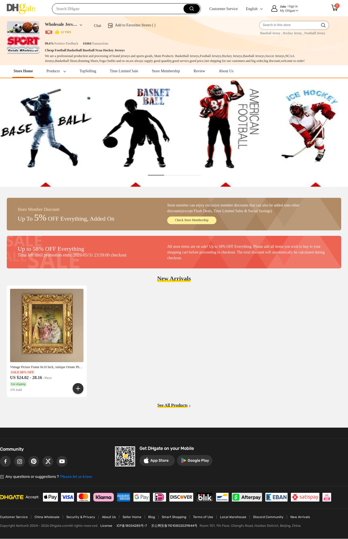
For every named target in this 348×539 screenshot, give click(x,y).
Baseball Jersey (270, 33)
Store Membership (166, 71)
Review (199, 71)
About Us (226, 71)
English (252, 9)
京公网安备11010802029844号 (174, 526)
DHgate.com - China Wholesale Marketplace (21, 9)
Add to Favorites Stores (133, 25)
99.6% (49, 43)
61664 (87, 43)
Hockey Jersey (292, 33)
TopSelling (87, 71)
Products (56, 71)
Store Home (23, 71)
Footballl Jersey (314, 33)
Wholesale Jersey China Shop (61, 24)
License (106, 526)
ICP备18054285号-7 (132, 526)
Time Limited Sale (124, 71)
